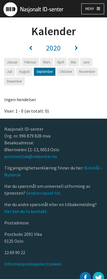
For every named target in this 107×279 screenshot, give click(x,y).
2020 (53, 48)
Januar (12, 62)
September (45, 71)
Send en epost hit (43, 193)
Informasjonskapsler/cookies (33, 264)
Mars (46, 62)
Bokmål (92, 168)
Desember (14, 81)
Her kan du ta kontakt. (26, 211)
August (24, 71)
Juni (86, 62)
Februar (30, 62)
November (87, 71)
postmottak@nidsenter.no (30, 156)
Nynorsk (12, 175)
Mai (73, 62)
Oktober (66, 71)
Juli (9, 71)
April (60, 62)
